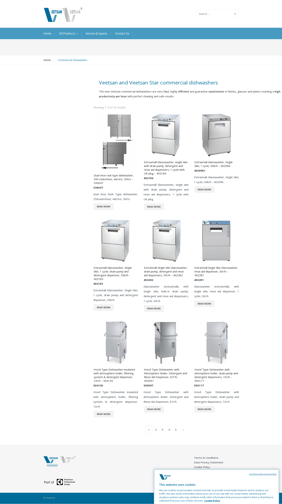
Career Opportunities (207, 471)
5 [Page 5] (176, 429)
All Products (67, 33)
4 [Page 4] (169, 429)
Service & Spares (96, 33)
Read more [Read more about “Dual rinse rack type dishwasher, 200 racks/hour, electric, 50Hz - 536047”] (103, 206)
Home (47, 33)
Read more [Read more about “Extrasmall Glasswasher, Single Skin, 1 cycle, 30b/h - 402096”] (204, 189)
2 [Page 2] (156, 429)
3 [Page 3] (162, 429)
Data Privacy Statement (208, 462)
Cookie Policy (202, 467)
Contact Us (122, 33)
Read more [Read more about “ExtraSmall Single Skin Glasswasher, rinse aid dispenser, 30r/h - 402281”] (204, 303)
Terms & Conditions (206, 457)
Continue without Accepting (262, 483)
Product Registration (207, 476)
